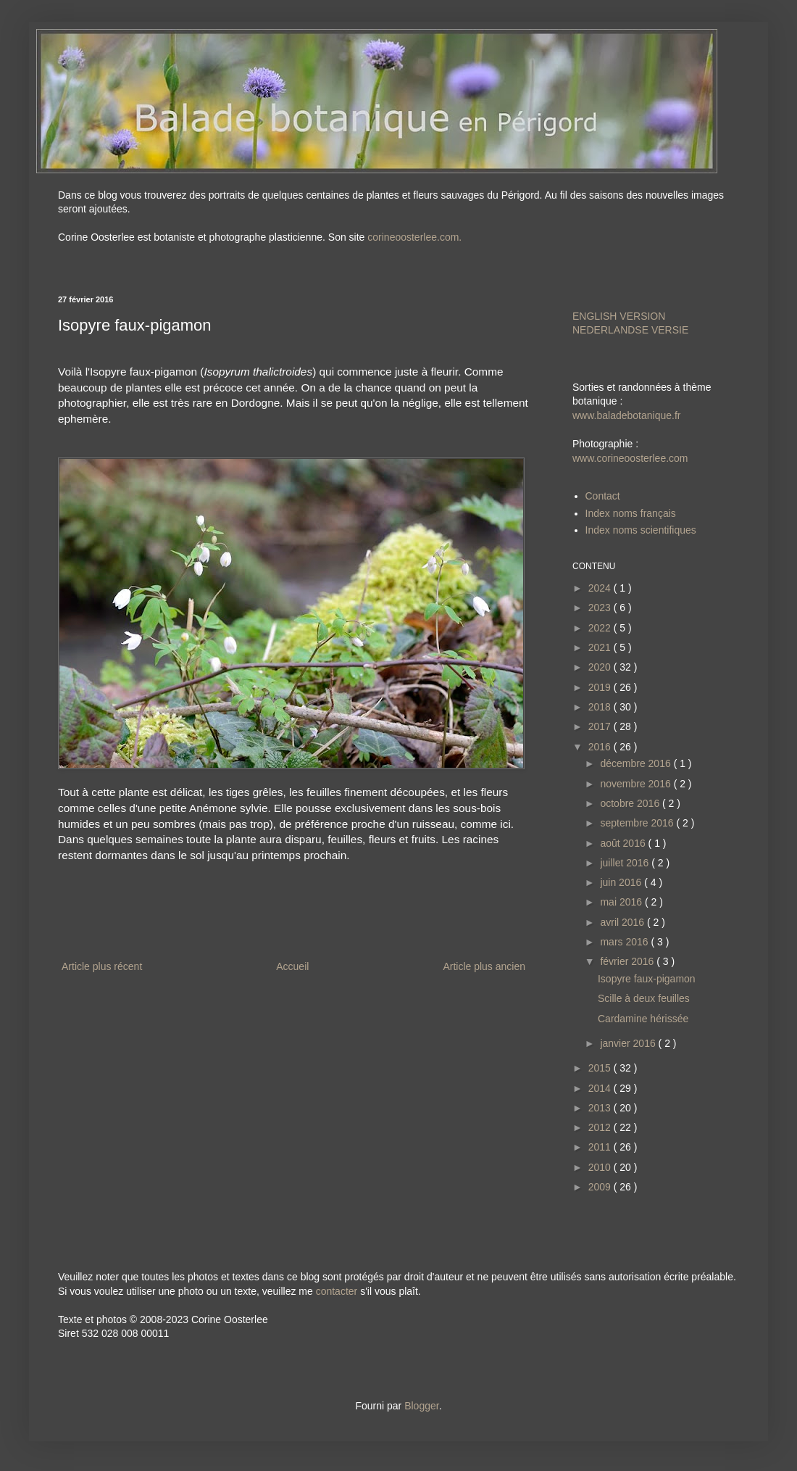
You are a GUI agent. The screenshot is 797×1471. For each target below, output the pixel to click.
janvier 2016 (629, 1043)
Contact (602, 496)
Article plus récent (102, 966)
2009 (601, 1187)
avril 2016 (623, 922)
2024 (601, 588)
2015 (601, 1068)
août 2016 (624, 843)
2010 (601, 1167)
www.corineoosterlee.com (630, 458)
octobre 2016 (631, 803)
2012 (601, 1127)
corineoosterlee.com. (414, 237)
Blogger (421, 1406)
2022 (601, 628)
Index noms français (630, 513)
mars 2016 (625, 942)
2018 (601, 707)
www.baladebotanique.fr (626, 415)
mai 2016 (622, 902)
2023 (601, 607)
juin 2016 (622, 882)
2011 (601, 1147)
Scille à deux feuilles (644, 998)
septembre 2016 (638, 823)
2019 (601, 687)
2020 (601, 667)
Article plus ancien (484, 966)
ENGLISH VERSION (618, 316)
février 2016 (628, 961)
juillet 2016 (625, 863)
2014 (601, 1088)
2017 (601, 726)
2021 (601, 647)
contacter (337, 1291)
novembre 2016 (636, 784)
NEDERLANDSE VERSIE (630, 330)
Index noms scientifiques (640, 530)
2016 (601, 747)
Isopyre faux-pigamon (647, 979)
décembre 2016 (636, 763)
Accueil (292, 966)
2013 (601, 1108)
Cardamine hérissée (643, 1018)
